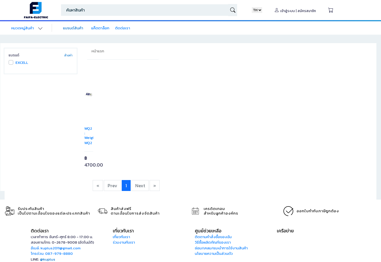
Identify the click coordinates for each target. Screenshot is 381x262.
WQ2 (88, 143)
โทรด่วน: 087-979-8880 (52, 253)
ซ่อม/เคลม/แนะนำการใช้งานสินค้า (221, 248)
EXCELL (22, 62)
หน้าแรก (98, 51)
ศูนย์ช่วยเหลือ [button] (208, 230)
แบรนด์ (14, 55)
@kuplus (47, 259)
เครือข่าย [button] (285, 230)
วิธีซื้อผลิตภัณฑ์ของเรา (213, 242)
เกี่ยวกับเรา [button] (123, 230)
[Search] (144, 10)
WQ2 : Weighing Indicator (92, 135)
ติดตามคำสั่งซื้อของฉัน (213, 237)
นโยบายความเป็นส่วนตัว (214, 253)
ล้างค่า (68, 55)
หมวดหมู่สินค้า (22, 28)
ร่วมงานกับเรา (124, 242)
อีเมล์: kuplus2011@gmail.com (56, 248)
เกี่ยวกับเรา (121, 237)
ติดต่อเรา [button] (40, 230)
